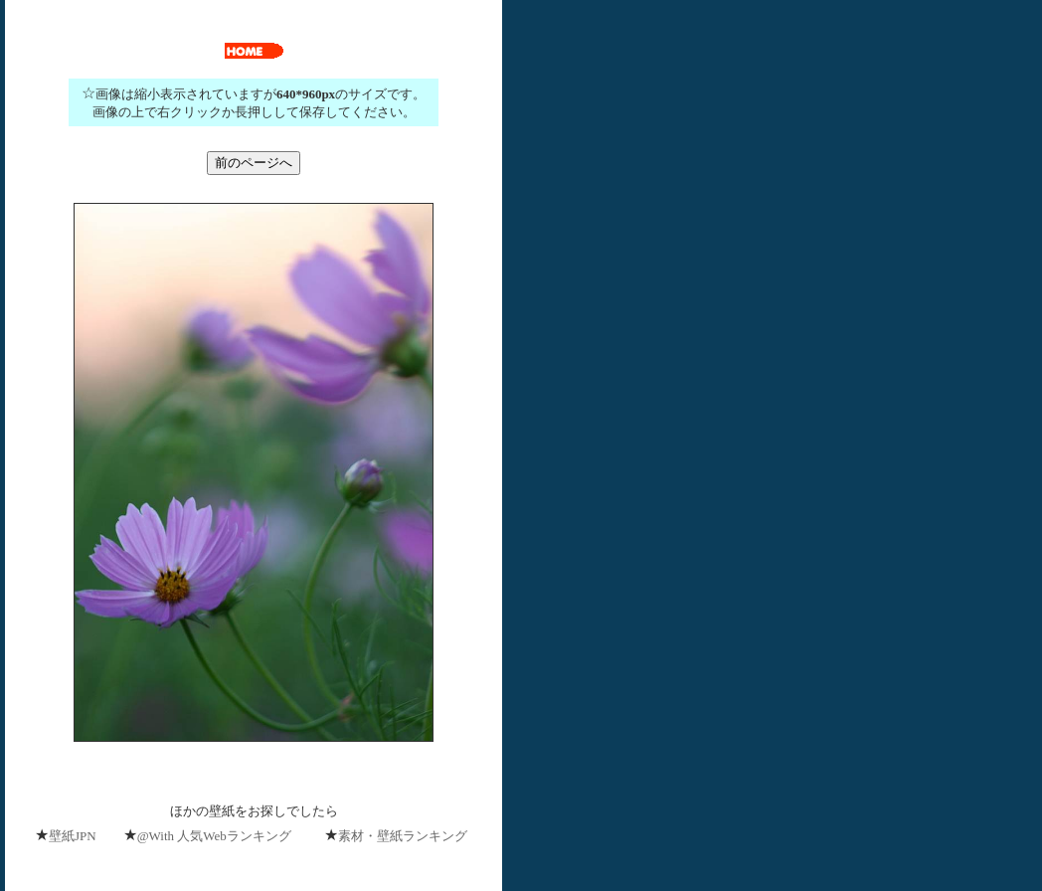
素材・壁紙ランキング (402, 835)
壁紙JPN (72, 835)
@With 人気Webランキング (214, 835)
